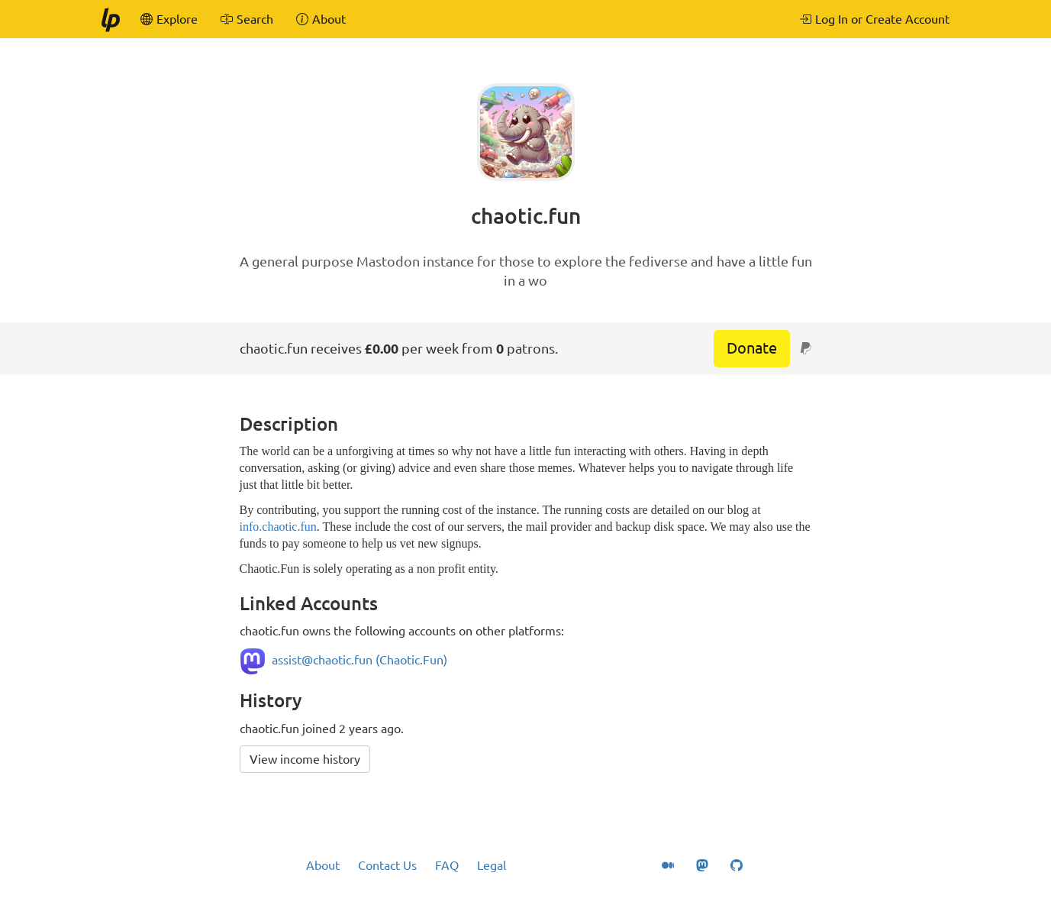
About (323, 865)
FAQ (447, 865)
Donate (752, 348)
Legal (491, 865)
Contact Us (387, 865)
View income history (305, 759)
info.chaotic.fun (278, 526)
